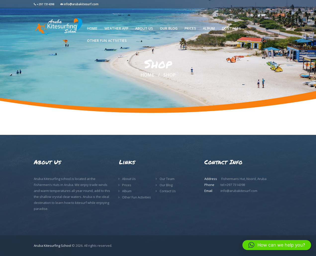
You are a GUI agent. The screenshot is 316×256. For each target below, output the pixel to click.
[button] (276, 245)
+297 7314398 (45, 4)
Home (147, 75)
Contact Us (168, 191)
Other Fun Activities (136, 197)
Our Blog (166, 185)
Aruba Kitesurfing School (52, 245)
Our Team (167, 178)
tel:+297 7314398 (233, 184)
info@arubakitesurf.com (81, 4)
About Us (129, 178)
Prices (126, 185)
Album (127, 191)
